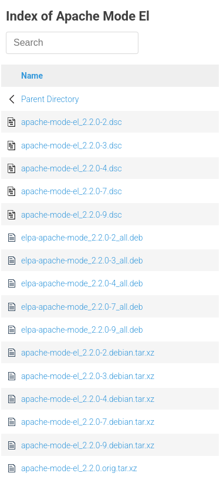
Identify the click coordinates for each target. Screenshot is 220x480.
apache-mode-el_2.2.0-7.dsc (71, 191)
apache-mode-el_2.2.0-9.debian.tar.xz (87, 445)
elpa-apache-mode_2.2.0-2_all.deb (82, 237)
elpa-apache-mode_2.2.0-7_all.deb (82, 307)
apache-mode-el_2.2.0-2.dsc (71, 122)
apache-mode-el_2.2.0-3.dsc (71, 145)
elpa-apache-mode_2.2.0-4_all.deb (82, 283)
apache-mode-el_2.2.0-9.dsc (71, 214)
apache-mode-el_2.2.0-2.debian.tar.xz (87, 352)
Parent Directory (50, 99)
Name (32, 75)
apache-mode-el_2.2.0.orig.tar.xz (79, 468)
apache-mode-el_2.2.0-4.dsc (71, 168)
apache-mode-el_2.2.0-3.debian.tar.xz (87, 376)
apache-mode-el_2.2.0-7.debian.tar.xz (87, 422)
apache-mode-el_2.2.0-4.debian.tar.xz (87, 399)
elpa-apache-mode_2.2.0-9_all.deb (82, 329)
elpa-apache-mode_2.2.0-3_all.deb (82, 260)
